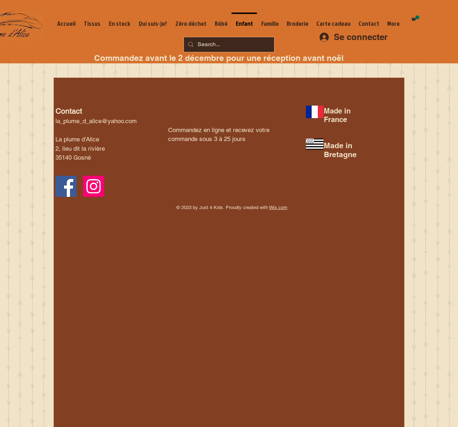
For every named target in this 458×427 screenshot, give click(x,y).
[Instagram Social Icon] (93, 186)
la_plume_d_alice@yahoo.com (96, 121)
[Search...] (228, 44)
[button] (415, 18)
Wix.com (278, 207)
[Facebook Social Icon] (66, 186)
